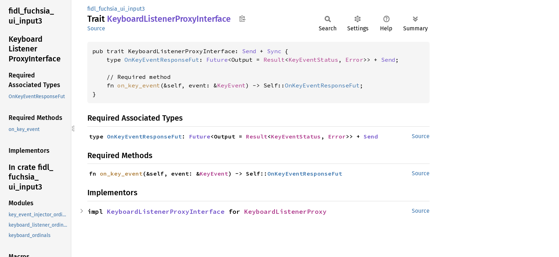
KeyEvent (231, 85)
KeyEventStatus (313, 59)
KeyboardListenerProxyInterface (166, 211)
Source (96, 28)
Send (249, 51)
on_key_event (138, 85)
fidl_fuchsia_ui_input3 (116, 8)
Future (217, 59)
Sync (274, 51)
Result (274, 59)
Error (354, 59)
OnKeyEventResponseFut (161, 59)
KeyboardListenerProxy (285, 211)
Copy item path (242, 18)
